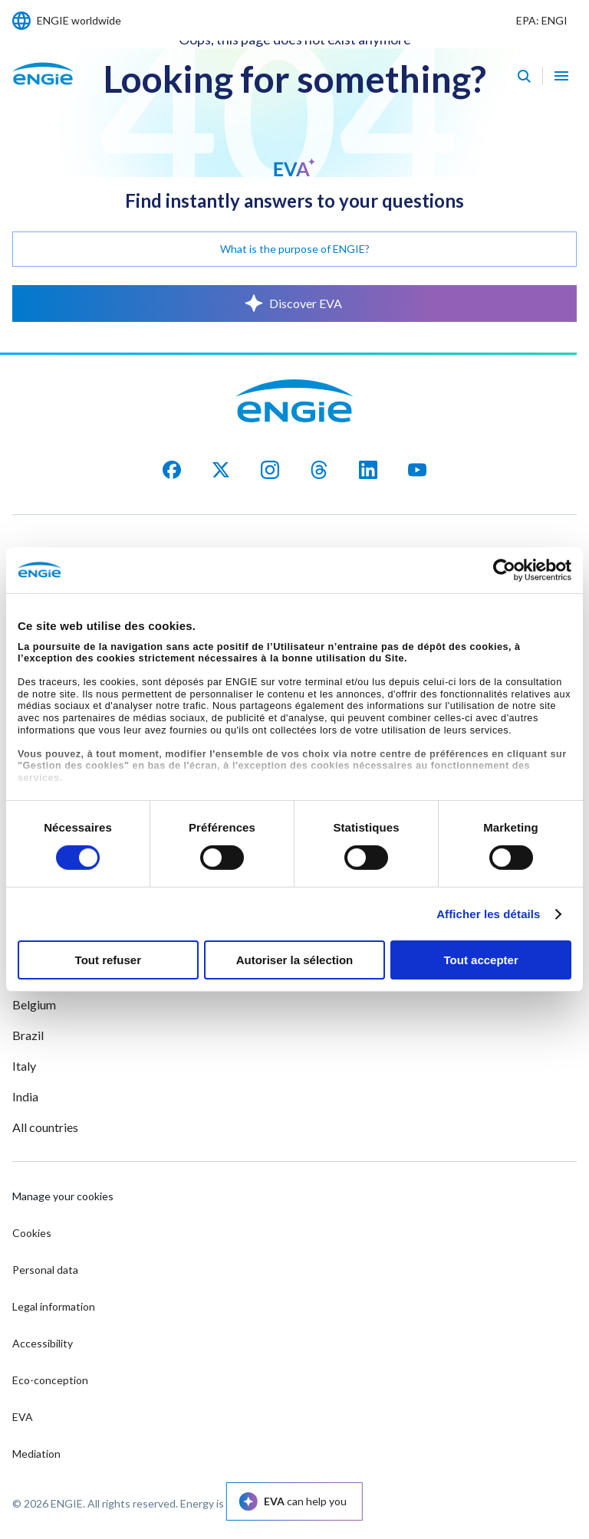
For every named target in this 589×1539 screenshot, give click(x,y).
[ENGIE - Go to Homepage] (43, 90)
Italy (24, 1065)
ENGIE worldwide (79, 20)
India (25, 1096)
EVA (22, 1416)
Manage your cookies (63, 1196)
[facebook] (171, 469)
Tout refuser (108, 959)
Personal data (45, 1269)
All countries (45, 1127)
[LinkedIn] (368, 469)
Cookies (31, 1232)
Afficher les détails (488, 913)
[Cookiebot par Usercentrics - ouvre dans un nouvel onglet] (504, 570)
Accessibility (42, 1343)
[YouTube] (417, 469)
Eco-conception (50, 1379)
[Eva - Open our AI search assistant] (524, 76)
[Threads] (319, 469)
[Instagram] (270, 469)
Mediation (36, 1453)
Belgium (34, 1004)
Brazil (28, 1035)
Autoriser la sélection (295, 959)
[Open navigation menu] (561, 76)
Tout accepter (481, 959)
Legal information (53, 1306)
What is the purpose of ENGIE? (295, 248)
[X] (220, 469)
